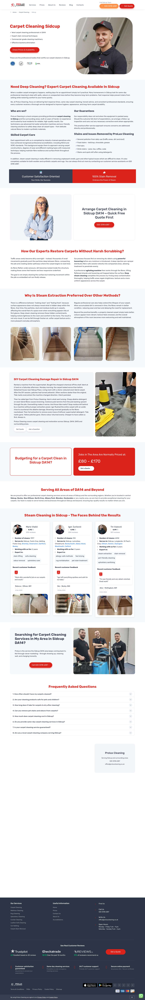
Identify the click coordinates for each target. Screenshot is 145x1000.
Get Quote (127, 6)
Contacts (80, 5)
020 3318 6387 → (104, 225)
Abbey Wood (80, 544)
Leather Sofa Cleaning (18, 923)
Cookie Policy (49, 989)
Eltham (104, 544)
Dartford (42, 544)
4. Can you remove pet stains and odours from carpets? (35, 711)
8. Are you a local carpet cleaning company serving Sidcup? (37, 733)
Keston (111, 544)
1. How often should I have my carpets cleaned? (32, 694)
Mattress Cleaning (17, 910)
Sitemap (59, 989)
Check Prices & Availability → (24, 50)
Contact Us (57, 913)
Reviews (62, 5)
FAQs (28, 989)
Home (13, 12)
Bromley (25, 544)
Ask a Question (34, 429)
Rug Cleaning (15, 913)
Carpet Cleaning (24, 12)
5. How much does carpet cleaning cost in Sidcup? (33, 716)
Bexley (15, 546)
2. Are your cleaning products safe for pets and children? (36, 700)
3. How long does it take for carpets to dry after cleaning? (36, 705)
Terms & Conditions (17, 989)
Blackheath (59, 546)
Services (32, 5)
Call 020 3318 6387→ (41, 665)
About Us (51, 5)
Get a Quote (116, 952)
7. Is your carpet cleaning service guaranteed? (31, 727)
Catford (68, 546)
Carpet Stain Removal (18, 929)
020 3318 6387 (109, 6)
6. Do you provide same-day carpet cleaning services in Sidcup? (39, 722)
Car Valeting (15, 926)
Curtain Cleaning (16, 920)
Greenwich (33, 544)
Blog (71, 5)
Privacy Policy (37, 989)
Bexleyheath (70, 544)
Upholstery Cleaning (18, 917)
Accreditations (58, 920)
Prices (42, 5)
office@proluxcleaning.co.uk (114, 764)
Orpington (118, 544)
